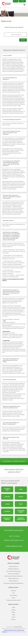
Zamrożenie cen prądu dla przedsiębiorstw (13, 583)
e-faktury (7, 496)
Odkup (21, 504)
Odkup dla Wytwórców (13, 578)
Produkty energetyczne (13, 568)
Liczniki (7, 504)
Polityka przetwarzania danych (13, 600)
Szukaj (23, 40)
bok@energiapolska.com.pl (14, 546)
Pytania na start (7, 489)
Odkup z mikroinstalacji (13, 573)
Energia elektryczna (13, 566)
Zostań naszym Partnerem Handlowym (13, 576)
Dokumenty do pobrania (7, 519)
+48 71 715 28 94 (14, 536)
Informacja (4, 631)
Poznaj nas (13, 590)
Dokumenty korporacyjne (21, 519)
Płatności (7, 511)
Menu (24, 4)
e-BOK (22, 1)
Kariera (13, 597)
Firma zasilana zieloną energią (13, 571)
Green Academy (13, 595)
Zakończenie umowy (20, 511)
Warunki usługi (20, 630)
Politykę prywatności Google (10, 630)
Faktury (21, 496)
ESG (13, 593)
